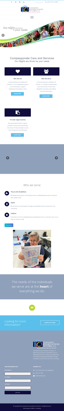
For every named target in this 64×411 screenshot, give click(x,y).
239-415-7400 (51, 2)
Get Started (9, 225)
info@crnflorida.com (40, 375)
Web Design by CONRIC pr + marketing (32, 408)
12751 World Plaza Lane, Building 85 (44, 370)
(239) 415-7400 (39, 373)
